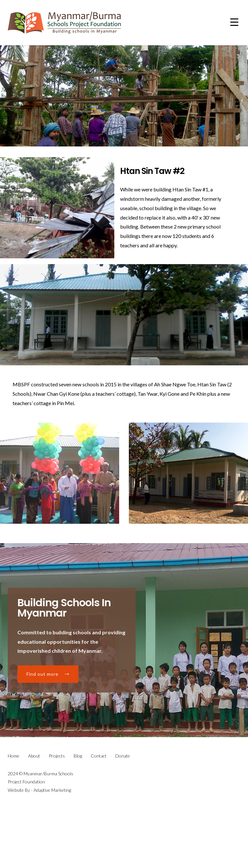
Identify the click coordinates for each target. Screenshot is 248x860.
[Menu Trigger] (234, 22)
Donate (122, 807)
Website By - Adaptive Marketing (39, 841)
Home (13, 807)
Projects (57, 807)
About (34, 807)
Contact (99, 807)
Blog (78, 807)
